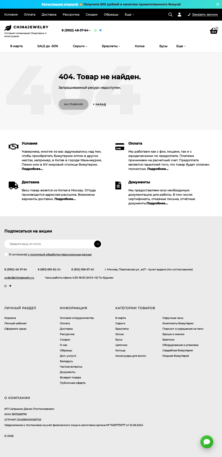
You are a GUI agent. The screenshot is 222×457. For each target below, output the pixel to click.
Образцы (111, 14)
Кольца (120, 350)
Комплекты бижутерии (177, 323)
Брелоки (168, 339)
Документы (67, 372)
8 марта (120, 318)
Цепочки (121, 345)
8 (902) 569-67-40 (82, 269)
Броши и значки (173, 334)
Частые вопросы (71, 366)
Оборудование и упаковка (180, 345)
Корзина (10, 318)
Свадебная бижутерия (177, 350)
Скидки (92, 14)
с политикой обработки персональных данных (59, 254)
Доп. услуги (68, 355)
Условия (11, 14)
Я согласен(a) (47, 254)
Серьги (120, 323)
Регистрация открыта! (60, 4)
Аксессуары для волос (130, 355)
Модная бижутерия (175, 355)
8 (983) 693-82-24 (49, 269)
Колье (119, 334)
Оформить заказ (15, 328)
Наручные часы (172, 318)
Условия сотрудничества (77, 318)
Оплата (29, 14)
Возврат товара (70, 377)
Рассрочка (71, 14)
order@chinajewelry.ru (19, 277)
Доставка (49, 14)
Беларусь (66, 361)
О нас (63, 345)
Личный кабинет (15, 323)
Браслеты (122, 328)
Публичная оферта (72, 382)
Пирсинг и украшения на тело (182, 328)
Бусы (118, 339)
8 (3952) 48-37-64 (75, 30)
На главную (73, 104)
